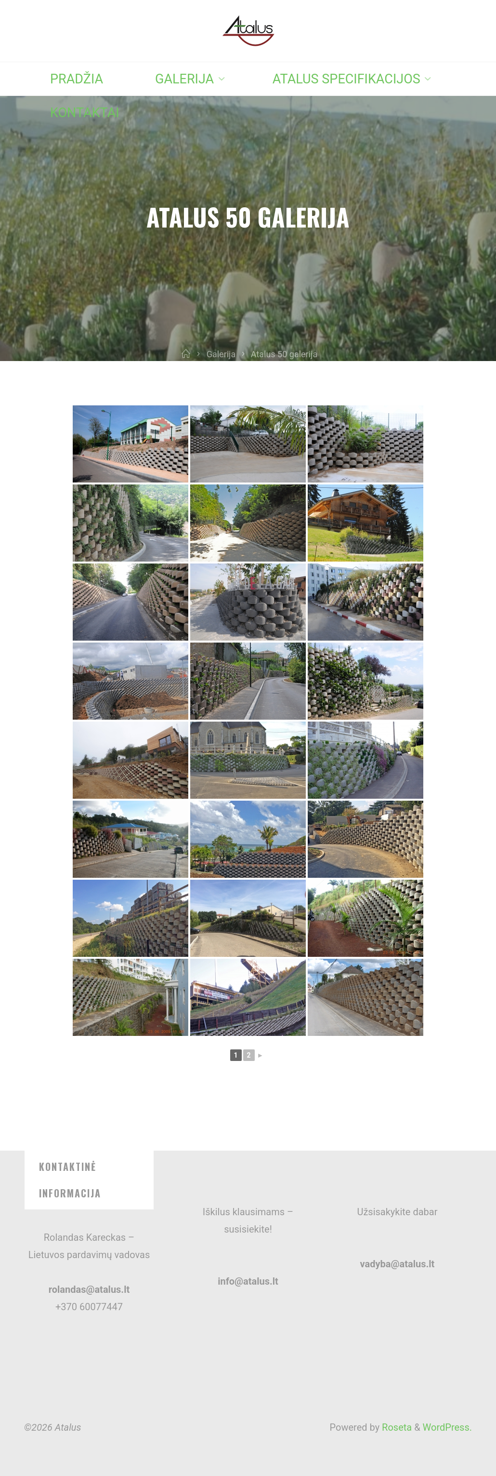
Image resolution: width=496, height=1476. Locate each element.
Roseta (395, 1427)
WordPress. (447, 1427)
